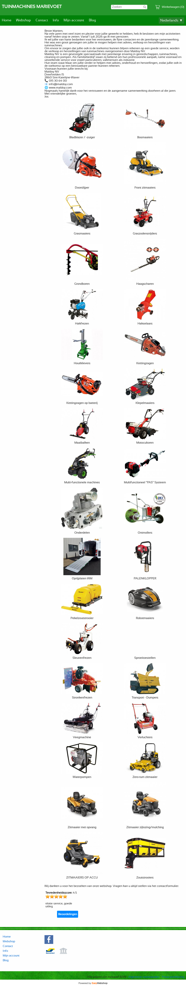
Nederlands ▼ (171, 20)
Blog (92, 20)
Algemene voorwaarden (143, 976)
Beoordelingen (67, 914)
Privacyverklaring (173, 976)
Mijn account (74, 20)
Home (6, 20)
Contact (42, 20)
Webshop (23, 20)
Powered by (93, 983)
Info (56, 20)
